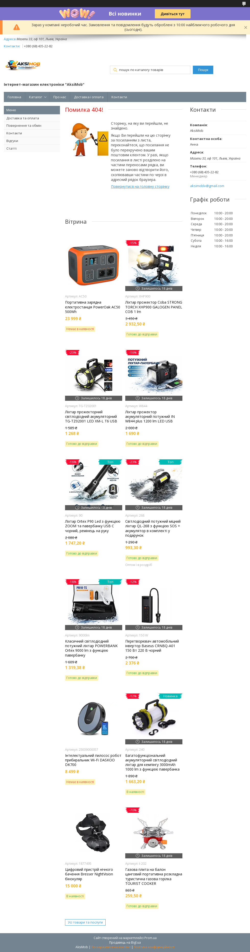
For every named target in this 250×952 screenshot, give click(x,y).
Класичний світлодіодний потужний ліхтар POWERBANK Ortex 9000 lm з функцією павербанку (91, 648)
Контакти (119, 97)
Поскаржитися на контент (111, 947)
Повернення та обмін (23, 125)
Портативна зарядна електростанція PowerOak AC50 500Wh (92, 307)
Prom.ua (150, 938)
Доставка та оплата (22, 118)
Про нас (59, 97)
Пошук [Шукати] (203, 70)
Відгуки (12, 140)
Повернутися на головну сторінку (140, 186)
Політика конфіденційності (154, 947)
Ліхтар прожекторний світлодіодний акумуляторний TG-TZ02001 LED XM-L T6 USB (91, 416)
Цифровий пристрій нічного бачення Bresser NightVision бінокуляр (89, 874)
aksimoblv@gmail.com (207, 186)
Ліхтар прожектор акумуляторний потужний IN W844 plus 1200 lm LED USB (150, 416)
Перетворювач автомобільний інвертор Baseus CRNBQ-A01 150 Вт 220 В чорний (152, 646)
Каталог (35, 97)
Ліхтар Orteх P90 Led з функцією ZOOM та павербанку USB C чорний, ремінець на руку (92, 526)
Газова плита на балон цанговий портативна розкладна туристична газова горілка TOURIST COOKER (153, 876)
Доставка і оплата (89, 97)
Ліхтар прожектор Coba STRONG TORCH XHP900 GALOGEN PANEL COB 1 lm (153, 307)
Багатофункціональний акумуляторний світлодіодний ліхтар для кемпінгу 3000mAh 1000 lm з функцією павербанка (152, 762)
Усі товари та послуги (85, 922)
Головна (14, 97)
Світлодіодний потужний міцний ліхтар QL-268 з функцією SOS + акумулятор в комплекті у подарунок (153, 528)
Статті (11, 148)
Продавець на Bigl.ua (125, 942)
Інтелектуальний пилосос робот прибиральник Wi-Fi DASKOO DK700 (93, 760)
